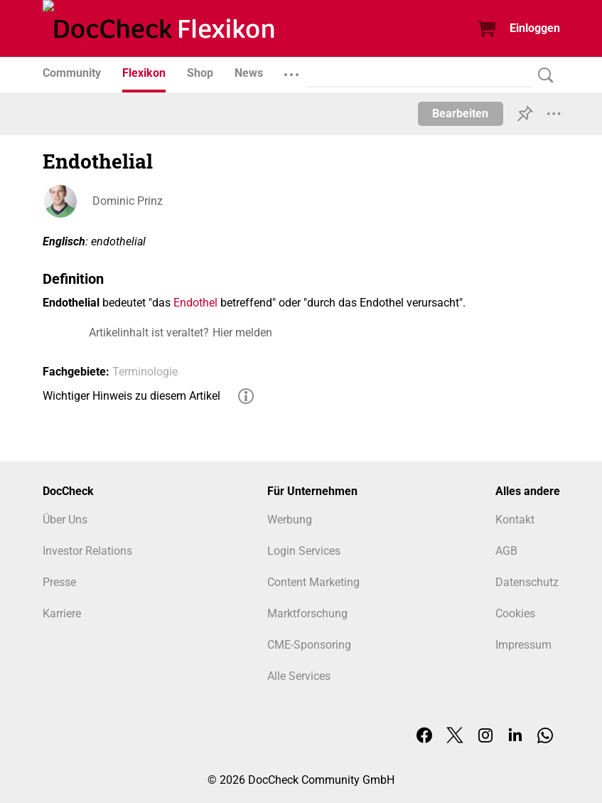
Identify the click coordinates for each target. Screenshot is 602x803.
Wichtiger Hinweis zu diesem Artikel (131, 396)
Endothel (195, 302)
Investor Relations (87, 551)
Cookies (515, 613)
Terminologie (145, 371)
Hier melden (242, 332)
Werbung (289, 519)
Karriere (62, 613)
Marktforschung (307, 613)
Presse (59, 582)
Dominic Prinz (127, 201)
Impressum (523, 645)
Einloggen (535, 28)
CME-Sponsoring (309, 645)
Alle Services (298, 676)
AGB (506, 551)
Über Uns (65, 519)
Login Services (303, 551)
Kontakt (514, 519)
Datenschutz (527, 582)
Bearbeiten (460, 113)
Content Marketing (313, 582)
